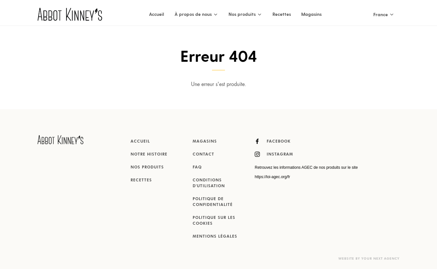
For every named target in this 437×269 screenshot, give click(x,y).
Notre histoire (149, 154)
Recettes (281, 14)
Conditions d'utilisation (209, 183)
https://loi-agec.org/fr (272, 177)
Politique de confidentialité (213, 202)
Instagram (274, 154)
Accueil (156, 14)
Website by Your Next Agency (369, 258)
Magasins (311, 14)
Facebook (273, 141)
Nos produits (147, 167)
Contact (203, 154)
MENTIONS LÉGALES (215, 237)
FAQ (197, 167)
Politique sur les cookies (214, 221)
